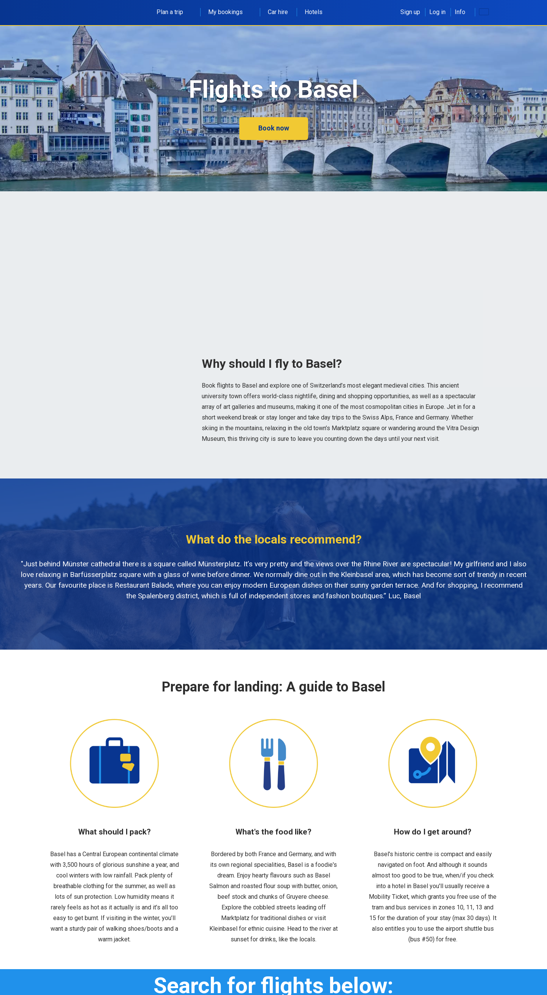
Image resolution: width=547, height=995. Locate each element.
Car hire (278, 12)
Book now (273, 128)
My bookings (229, 12)
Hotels (314, 12)
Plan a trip (174, 12)
